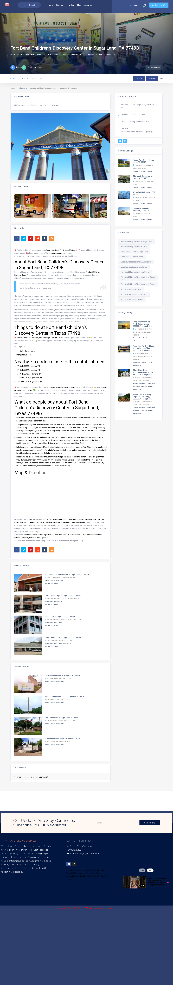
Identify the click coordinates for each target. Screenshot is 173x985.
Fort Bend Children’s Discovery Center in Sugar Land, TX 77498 (39, 338)
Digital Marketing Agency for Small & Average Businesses (25, 879)
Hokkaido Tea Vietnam (75, 873)
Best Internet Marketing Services (23, 875)
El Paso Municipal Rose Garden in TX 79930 (63, 739)
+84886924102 (73, 850)
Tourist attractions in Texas (132, 299)
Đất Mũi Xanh (98, 870)
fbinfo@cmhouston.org (70, 54)
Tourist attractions (57, 580)
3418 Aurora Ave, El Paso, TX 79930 (57, 741)
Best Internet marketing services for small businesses (65, 522)
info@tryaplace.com (88, 853)
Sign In (134, 5)
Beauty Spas (49, 601)
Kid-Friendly (32, 105)
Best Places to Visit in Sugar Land (134, 252)
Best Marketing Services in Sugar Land (136, 241)
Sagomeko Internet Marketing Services (143, 908)
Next (150, 870)
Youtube (14, 886)
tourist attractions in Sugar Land (41, 519)
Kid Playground (19, 105)
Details (24, 78)
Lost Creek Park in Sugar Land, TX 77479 (62, 718)
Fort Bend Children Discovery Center (135, 272)
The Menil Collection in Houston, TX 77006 (142, 177)
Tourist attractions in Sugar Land (134, 294)
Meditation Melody (84, 870)
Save (139, 78)
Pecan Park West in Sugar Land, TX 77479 (144, 161)
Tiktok (4, 886)
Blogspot (25, 886)
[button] (103, 206)
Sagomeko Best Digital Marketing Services (83, 876)
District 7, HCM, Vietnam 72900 (92, 857)
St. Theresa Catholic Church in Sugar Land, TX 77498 (67, 575)
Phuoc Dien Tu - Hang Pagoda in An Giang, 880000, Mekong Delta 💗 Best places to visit (158, 881)
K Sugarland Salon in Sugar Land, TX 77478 (63, 638)
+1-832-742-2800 (50, 54)
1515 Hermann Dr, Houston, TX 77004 (58, 678)
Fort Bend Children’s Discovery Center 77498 (64, 387)
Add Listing (158, 5)
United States (70, 250)
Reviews (37, 78)
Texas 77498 (59, 250)
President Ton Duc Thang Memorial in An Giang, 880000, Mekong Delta (143, 348)
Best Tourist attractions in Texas (134, 267)
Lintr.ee (36, 886)
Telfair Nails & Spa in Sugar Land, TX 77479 (63, 596)
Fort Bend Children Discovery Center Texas (138, 284)
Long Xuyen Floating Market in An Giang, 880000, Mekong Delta (142, 324)
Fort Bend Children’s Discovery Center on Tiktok (41, 535)
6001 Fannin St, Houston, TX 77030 (57, 699)
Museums (136, 362)
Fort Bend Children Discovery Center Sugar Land (138, 278)
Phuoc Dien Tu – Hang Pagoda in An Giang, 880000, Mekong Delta (142, 396)
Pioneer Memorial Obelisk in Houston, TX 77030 (65, 697)
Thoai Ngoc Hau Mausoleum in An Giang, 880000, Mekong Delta (143, 372)
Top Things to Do (17, 853)
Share (152, 78)
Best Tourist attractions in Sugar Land (136, 262)
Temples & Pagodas (140, 386)
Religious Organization (147, 383)
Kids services (54, 105)
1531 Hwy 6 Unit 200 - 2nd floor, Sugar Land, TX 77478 (63, 619)
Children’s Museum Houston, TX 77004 (141, 209)
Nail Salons (58, 601)
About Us (89, 5)
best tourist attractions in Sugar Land (86, 519)
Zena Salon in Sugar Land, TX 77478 (60, 617)
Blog (79, 5)
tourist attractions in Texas (63, 519)
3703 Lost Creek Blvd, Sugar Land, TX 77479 (60, 720)
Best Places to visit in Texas (132, 257)
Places (22, 88)
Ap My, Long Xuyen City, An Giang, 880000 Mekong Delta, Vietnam (142, 332)
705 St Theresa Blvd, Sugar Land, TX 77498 (60, 577)
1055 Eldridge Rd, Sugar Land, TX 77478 (59, 640)
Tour (140, 338)
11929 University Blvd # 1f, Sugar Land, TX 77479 (62, 598)
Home (50, 5)
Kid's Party (43, 105)
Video (71, 5)
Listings (61, 5)
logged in (28, 777)
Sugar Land (50, 250)
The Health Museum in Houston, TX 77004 (62, 676)
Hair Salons (58, 622)
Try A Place (40, 522)
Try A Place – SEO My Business (86, 908)
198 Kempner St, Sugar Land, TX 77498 (25, 54)
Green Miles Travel (93, 873)
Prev (142, 870)
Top (12, 78)
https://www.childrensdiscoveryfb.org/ (99, 54)
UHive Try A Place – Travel (29, 890)
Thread (11, 890)
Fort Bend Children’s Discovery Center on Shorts (76, 535)
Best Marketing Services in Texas (134, 247)
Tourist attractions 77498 (131, 289)
